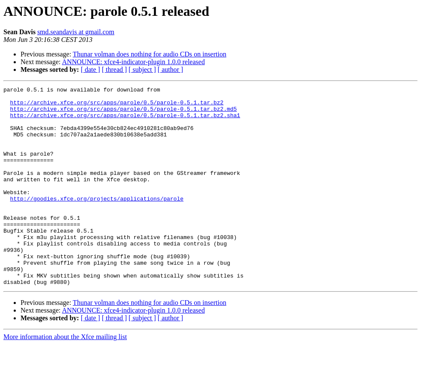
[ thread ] (114, 69)
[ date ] (90, 69)
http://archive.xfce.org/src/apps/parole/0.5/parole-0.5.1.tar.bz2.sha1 (125, 121)
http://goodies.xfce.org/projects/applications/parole (97, 221)
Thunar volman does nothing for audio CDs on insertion (149, 54)
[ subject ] (142, 69)
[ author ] (170, 69)
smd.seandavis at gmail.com (75, 31)
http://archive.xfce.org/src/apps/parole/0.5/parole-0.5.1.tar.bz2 (117, 106)
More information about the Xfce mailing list (65, 376)
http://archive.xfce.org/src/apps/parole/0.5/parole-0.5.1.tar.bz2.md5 (123, 114)
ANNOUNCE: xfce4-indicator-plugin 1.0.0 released (133, 61)
